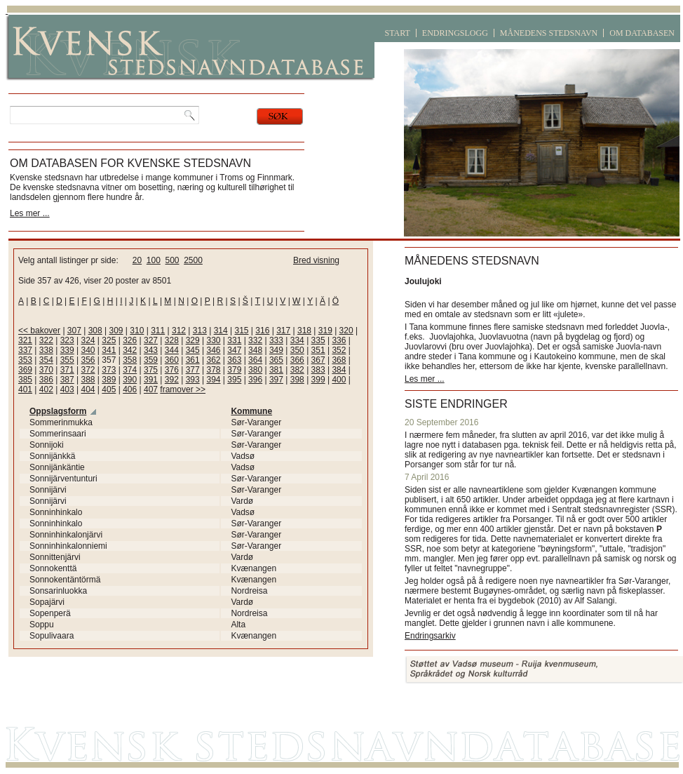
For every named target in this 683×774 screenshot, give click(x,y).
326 (130, 340)
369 (25, 370)
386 (46, 380)
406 (130, 389)
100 (154, 260)
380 (255, 370)
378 (213, 370)
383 (318, 370)
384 (339, 370)
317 (283, 330)
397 (276, 380)
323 (67, 340)
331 (234, 340)
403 (67, 389)
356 (88, 360)
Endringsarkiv (430, 636)
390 (130, 380)
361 (193, 360)
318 (304, 330)
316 (262, 330)
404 (88, 389)
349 (276, 350)
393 (193, 380)
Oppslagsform (57, 411)
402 (46, 389)
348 (255, 350)
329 (193, 340)
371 (67, 370)
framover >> (182, 389)
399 (318, 380)
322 (46, 340)
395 (234, 380)
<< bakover (39, 330)
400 (339, 380)
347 (234, 350)
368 (339, 360)
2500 (193, 260)
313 (200, 330)
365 (276, 360)
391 (151, 380)
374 (130, 370)
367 (318, 360)
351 (318, 350)
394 (213, 380)
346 (213, 350)
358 (130, 360)
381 (276, 370)
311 (158, 330)
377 (193, 370)
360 (172, 360)
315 (241, 330)
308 (95, 330)
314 (221, 330)
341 (109, 350)
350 (297, 350)
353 (25, 360)
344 (172, 350)
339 (67, 350)
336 (339, 340)
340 (88, 350)
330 (213, 340)
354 (46, 360)
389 (109, 380)
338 (46, 350)
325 (109, 340)
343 (151, 350)
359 (151, 360)
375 (151, 370)
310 (137, 330)
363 (234, 360)
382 (297, 370)
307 (74, 330)
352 (339, 350)
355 (67, 360)
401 (25, 389)
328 (172, 340)
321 (25, 340)
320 (346, 330)
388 (88, 380)
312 (179, 330)
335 (318, 340)
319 (325, 330)
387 (67, 380)
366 (297, 360)
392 (172, 380)
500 (172, 260)
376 (172, 370)
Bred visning (316, 260)
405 (109, 389)
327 (151, 340)
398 (297, 380)
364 (255, 360)
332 (255, 340)
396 (255, 380)
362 (213, 360)
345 (193, 350)
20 (137, 260)
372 (88, 370)
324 (88, 340)
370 (46, 370)
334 (297, 340)
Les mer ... (30, 213)
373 (109, 370)
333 (276, 340)
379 (234, 370)
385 (25, 380)
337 (25, 350)
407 (151, 389)
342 (130, 350)
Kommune (251, 411)
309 (116, 330)
